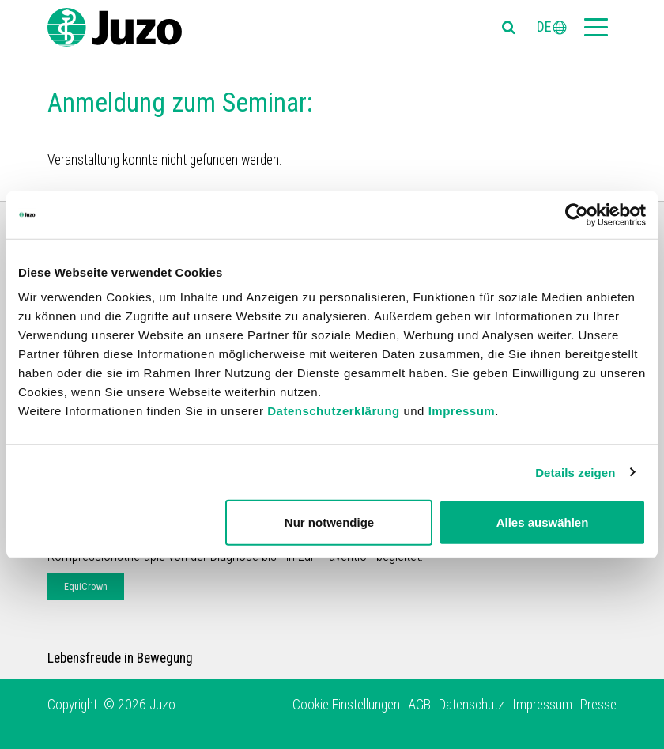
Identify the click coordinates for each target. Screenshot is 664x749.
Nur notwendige (329, 522)
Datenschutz (471, 705)
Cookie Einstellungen (346, 705)
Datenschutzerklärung (333, 411)
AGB (419, 705)
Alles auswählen (542, 522)
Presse (598, 705)
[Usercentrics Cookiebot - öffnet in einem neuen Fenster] (576, 214)
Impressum (462, 411)
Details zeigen (575, 472)
